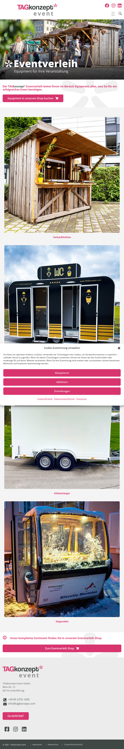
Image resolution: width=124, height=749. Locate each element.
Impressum (81, 398)
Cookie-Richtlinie (45, 398)
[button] (119, 347)
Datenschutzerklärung (64, 398)
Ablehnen (62, 382)
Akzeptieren (62, 372)
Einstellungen (62, 391)
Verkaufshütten (62, 237)
